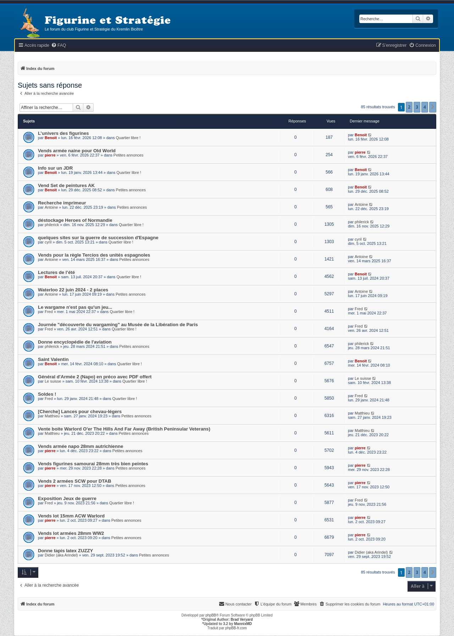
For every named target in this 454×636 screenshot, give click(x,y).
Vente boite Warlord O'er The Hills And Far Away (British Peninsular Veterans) (124, 429)
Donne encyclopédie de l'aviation (75, 342)
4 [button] (424, 107)
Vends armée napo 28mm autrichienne (80, 446)
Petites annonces (128, 155)
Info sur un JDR (55, 168)
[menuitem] (58, 45)
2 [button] (409, 107)
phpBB (210, 615)
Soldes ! (47, 394)
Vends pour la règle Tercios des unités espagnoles (94, 255)
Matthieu (52, 416)
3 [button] (417, 107)
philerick (52, 225)
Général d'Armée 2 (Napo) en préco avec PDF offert (94, 376)
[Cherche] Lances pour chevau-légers (80, 411)
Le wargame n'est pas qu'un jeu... (75, 307)
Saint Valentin (53, 359)
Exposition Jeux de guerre (67, 498)
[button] (432, 107)
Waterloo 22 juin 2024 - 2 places (73, 289)
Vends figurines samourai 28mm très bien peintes (93, 463)
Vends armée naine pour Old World (77, 150)
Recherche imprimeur (62, 202)
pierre (50, 155)
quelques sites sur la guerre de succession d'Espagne (98, 237)
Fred (49, 311)
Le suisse (53, 381)
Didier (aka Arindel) (61, 555)
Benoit (51, 138)
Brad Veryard (242, 619)
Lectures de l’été (56, 272)
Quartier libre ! (128, 138)
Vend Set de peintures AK (66, 185)
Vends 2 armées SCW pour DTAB (74, 481)
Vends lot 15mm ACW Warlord (71, 516)
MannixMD (243, 624)
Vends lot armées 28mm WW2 (71, 533)
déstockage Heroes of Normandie (75, 220)
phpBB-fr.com (236, 628)
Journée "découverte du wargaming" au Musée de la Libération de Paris (118, 324)
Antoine (51, 207)
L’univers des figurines (63, 133)
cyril (48, 242)
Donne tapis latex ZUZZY (65, 550)
